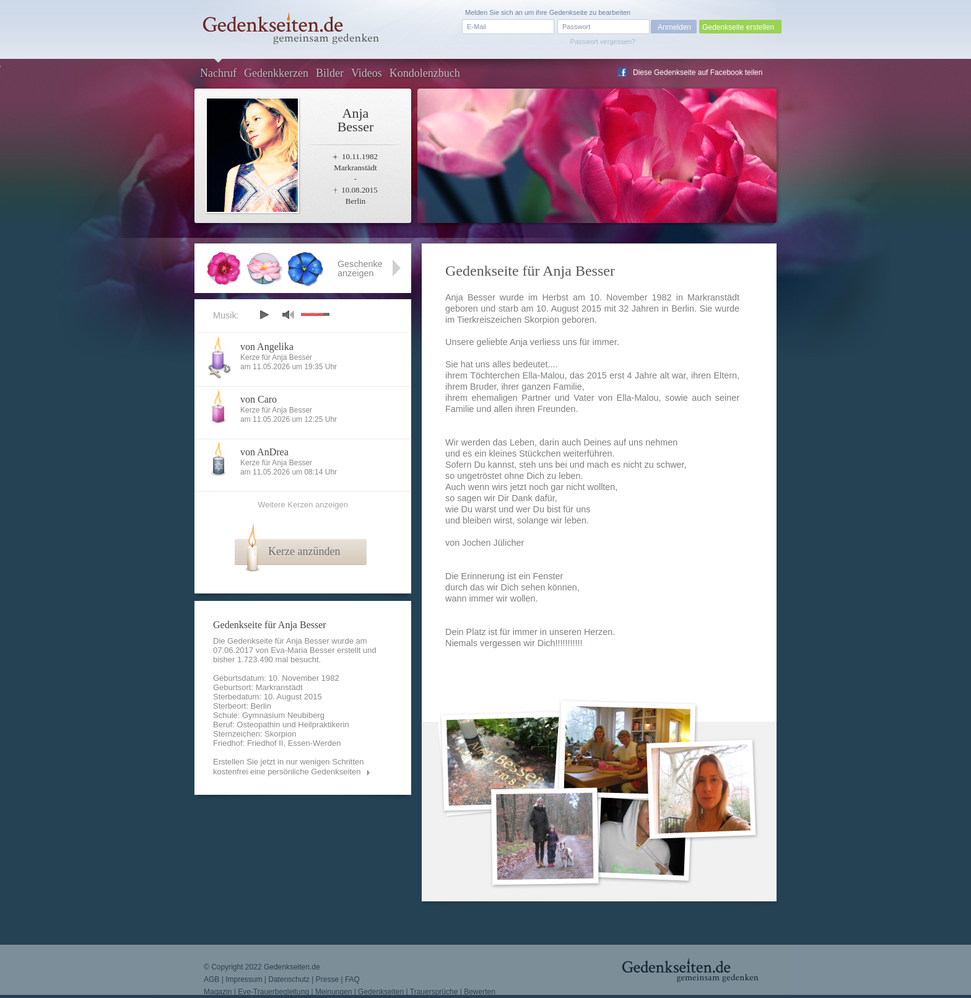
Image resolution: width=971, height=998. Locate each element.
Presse (327, 979)
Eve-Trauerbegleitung (273, 991)
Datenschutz (289, 979)
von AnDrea (264, 452)
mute (288, 314)
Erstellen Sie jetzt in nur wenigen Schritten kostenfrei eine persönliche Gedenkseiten (288, 766)
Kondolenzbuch (425, 73)
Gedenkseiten (381, 991)
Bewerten (479, 991)
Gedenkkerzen (276, 73)
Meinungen (333, 991)
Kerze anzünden (304, 551)
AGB (211, 979)
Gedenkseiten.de (292, 967)
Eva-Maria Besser (302, 650)
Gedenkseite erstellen (738, 27)
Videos (366, 73)
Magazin (218, 991)
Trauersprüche (434, 991)
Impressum (243, 979)
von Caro (258, 399)
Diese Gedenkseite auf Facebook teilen (697, 72)
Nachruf (218, 73)
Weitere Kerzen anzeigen (303, 504)
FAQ (352, 979)
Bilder (330, 73)
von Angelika (267, 346)
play (263, 314)
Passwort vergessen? (602, 41)
